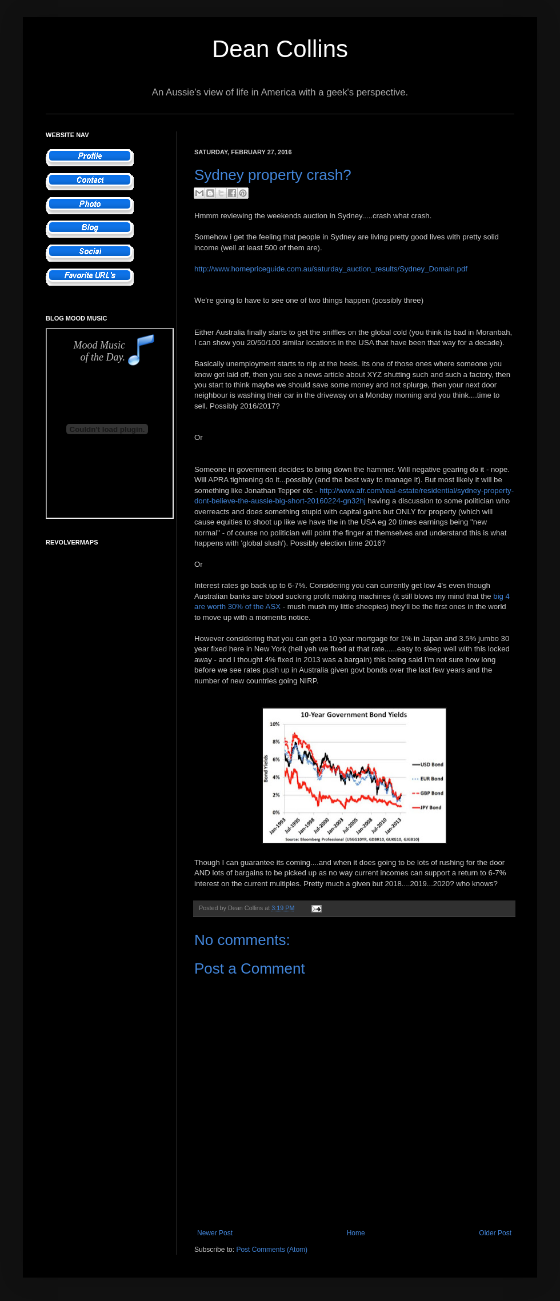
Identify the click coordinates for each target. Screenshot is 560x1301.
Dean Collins (280, 48)
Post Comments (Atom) (271, 1250)
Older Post (495, 1233)
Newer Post (215, 1233)
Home (356, 1233)
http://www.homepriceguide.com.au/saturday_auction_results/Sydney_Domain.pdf (330, 269)
